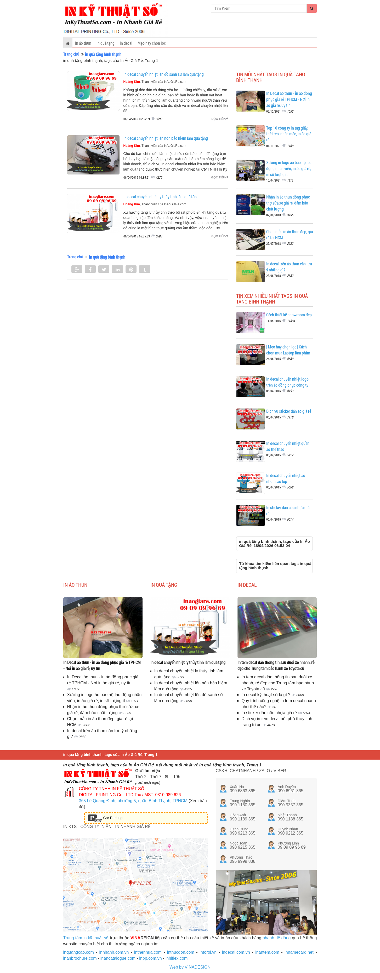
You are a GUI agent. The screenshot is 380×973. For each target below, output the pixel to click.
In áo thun (83, 43)
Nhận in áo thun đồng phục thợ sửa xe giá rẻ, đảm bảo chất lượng (288, 203)
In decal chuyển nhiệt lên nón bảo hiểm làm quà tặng (165, 138)
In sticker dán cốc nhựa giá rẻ (269, 712)
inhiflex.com (177, 958)
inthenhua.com (148, 952)
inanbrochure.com (80, 958)
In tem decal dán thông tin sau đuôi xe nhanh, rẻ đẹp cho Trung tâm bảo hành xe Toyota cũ (275, 665)
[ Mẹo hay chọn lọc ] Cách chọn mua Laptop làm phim (288, 350)
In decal (126, 43)
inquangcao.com (78, 952)
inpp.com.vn (150, 958)
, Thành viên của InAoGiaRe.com (154, 82)
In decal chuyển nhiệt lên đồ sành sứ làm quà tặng (163, 74)
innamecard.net (299, 952)
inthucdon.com (180, 952)
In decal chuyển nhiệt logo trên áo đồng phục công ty (287, 382)
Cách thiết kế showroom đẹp (289, 314)
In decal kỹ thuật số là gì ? (266, 694)
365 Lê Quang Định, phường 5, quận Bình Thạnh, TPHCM (133, 801)
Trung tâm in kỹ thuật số (86, 938)
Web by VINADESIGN (190, 967)
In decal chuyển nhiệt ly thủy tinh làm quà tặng (160, 196)
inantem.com (267, 952)
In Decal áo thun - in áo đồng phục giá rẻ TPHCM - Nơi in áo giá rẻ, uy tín (289, 99)
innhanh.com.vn (114, 952)
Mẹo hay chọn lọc (152, 43)
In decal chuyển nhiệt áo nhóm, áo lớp (285, 478)
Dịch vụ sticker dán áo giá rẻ (288, 411)
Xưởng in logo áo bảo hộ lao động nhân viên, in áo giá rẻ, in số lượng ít (288, 168)
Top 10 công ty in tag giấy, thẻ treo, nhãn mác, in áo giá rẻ (288, 134)
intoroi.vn (208, 952)
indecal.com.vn (236, 952)
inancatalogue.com (117, 958)
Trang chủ (71, 54)
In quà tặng (106, 43)
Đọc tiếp (219, 118)
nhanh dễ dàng (277, 938)
